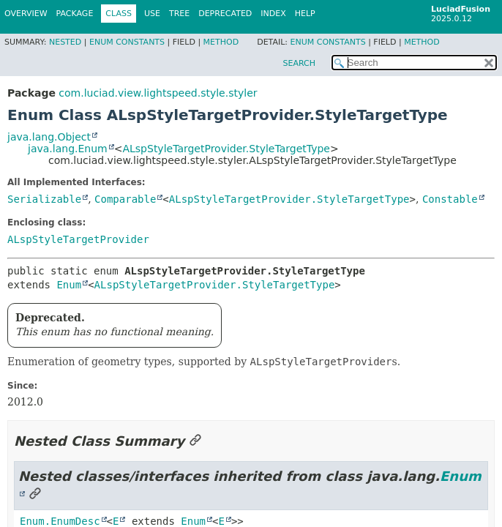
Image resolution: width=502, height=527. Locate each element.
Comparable (125, 199)
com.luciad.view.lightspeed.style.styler (158, 93)
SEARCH (298, 63)
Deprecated (225, 13)
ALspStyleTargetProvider (78, 239)
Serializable (44, 199)
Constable (450, 199)
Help (305, 13)
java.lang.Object (49, 137)
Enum (68, 285)
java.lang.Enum (68, 148)
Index (273, 13)
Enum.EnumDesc (60, 521)
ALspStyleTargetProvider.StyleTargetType (225, 148)
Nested (65, 42)
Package (75, 13)
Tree (179, 13)
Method (221, 42)
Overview (26, 13)
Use (152, 13)
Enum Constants (127, 42)
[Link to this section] (195, 441)
